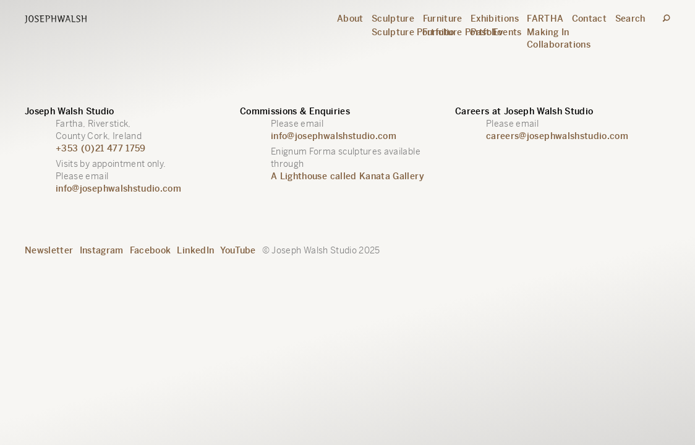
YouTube (237, 250)
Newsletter (49, 250)
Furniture (443, 18)
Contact (589, 18)
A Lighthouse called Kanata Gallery (347, 176)
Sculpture (393, 18)
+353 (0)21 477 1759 (101, 148)
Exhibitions (495, 18)
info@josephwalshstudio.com (118, 188)
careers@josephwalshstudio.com (557, 136)
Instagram (102, 250)
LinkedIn (195, 250)
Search (630, 18)
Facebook (150, 250)
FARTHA (545, 18)
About (350, 18)
